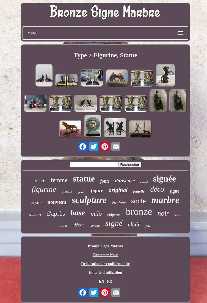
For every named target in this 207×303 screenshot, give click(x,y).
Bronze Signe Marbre (105, 246)
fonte (105, 181)
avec (64, 225)
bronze (139, 211)
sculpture (89, 200)
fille (147, 226)
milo (96, 213)
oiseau (35, 214)
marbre (165, 200)
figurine (44, 189)
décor (79, 225)
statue (84, 178)
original (118, 190)
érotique (119, 203)
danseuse (125, 180)
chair (134, 224)
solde (178, 215)
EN (101, 281)
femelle (139, 191)
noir (163, 213)
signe (174, 191)
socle (138, 201)
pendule (36, 203)
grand (81, 192)
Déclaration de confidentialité (105, 264)
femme (59, 180)
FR (109, 281)
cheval (144, 182)
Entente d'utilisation (105, 272)
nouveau (56, 202)
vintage (67, 191)
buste (40, 180)
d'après (55, 213)
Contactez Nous (105, 255)
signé (114, 223)
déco (157, 189)
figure (97, 190)
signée (164, 178)
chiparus (113, 215)
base (77, 212)
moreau (95, 226)
